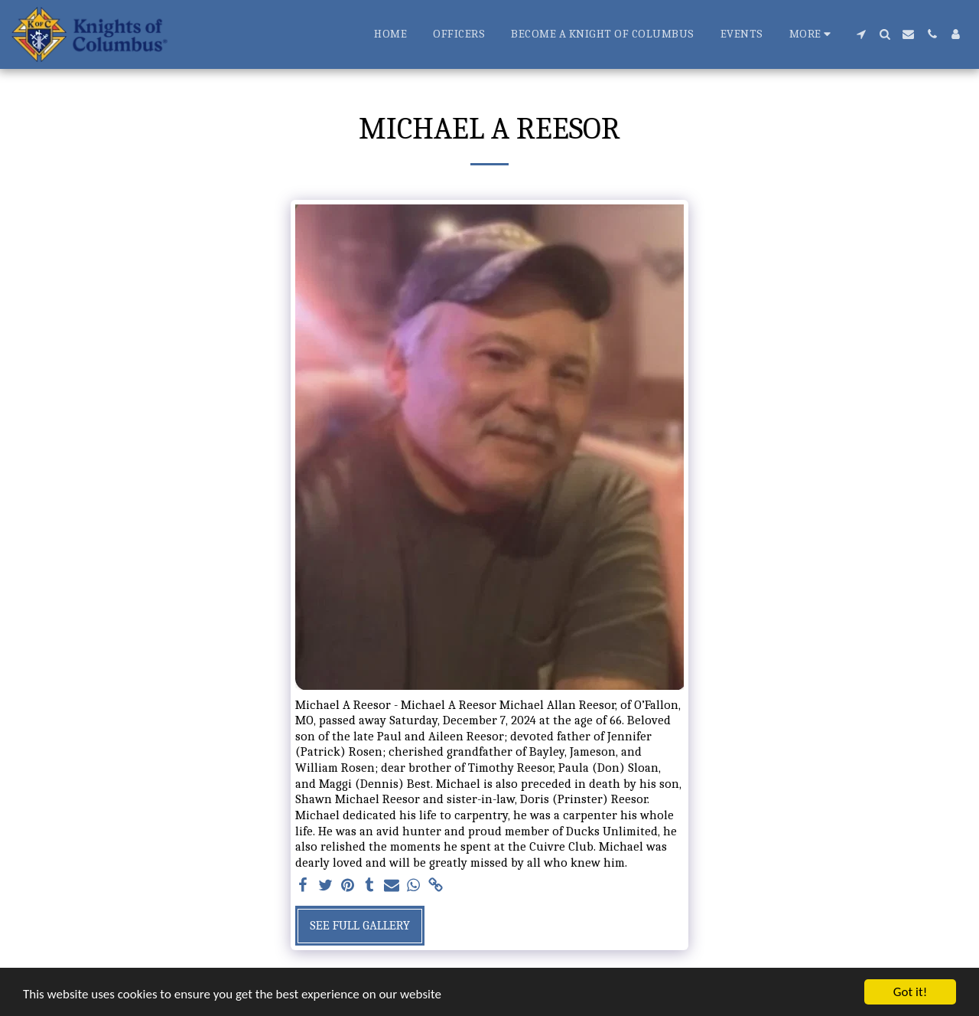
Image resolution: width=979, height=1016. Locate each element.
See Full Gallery (360, 925)
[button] (861, 34)
